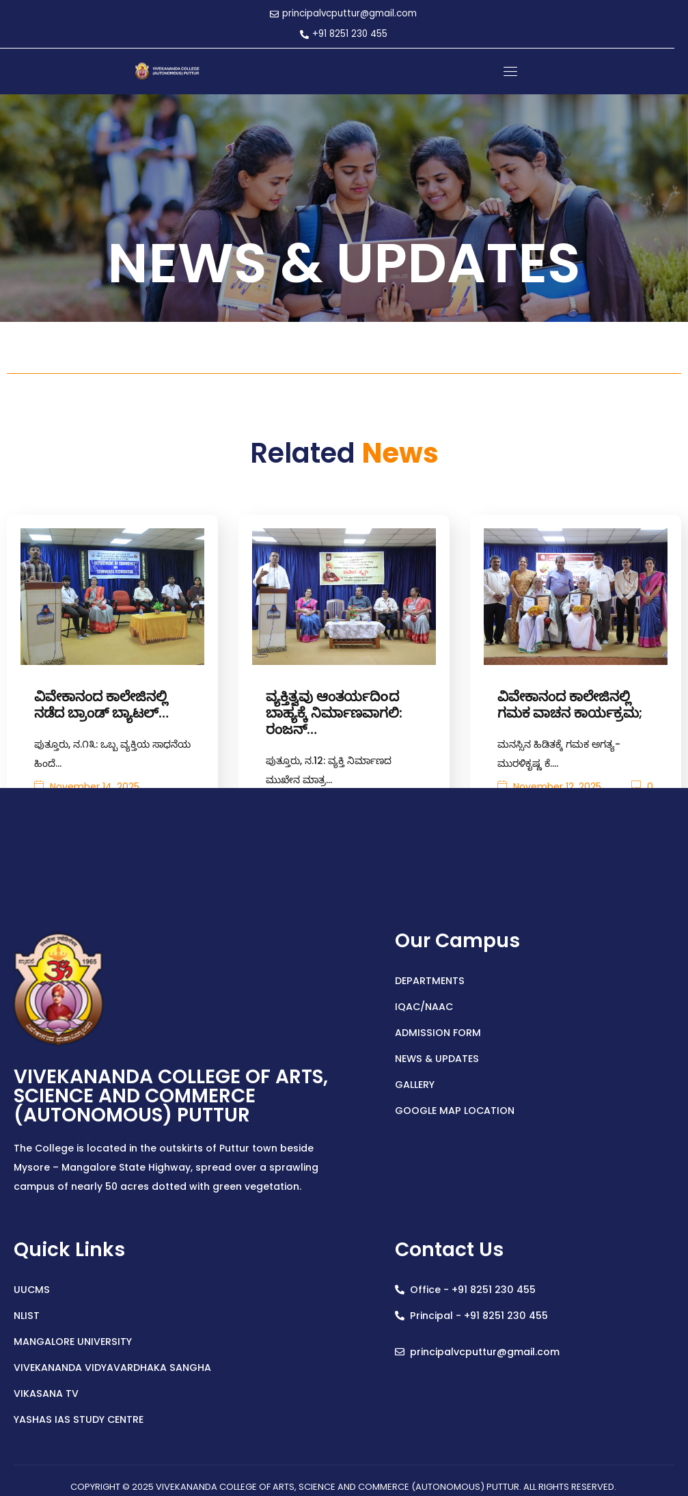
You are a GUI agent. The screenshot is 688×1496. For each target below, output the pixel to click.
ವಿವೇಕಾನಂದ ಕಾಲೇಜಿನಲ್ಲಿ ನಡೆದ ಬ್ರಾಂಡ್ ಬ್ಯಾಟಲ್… (101, 702)
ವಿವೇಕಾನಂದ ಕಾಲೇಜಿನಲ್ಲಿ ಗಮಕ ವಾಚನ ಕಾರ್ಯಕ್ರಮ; (570, 702)
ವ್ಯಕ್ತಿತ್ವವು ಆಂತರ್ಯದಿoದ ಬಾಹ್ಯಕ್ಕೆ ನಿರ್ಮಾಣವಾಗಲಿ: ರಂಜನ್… (334, 711)
